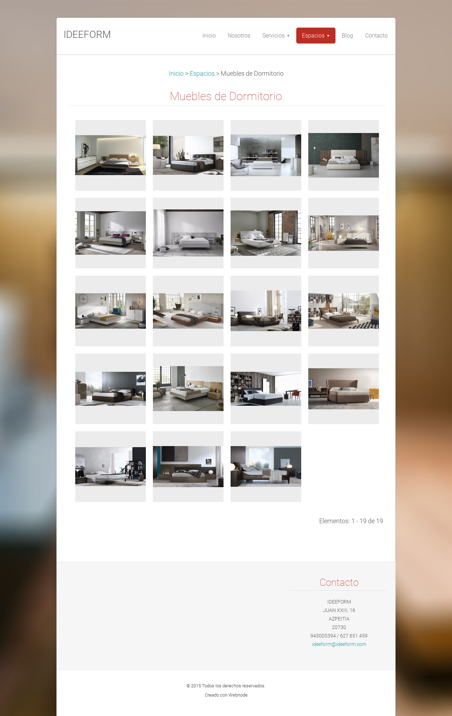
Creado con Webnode (226, 695)
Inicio (176, 73)
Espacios (202, 73)
